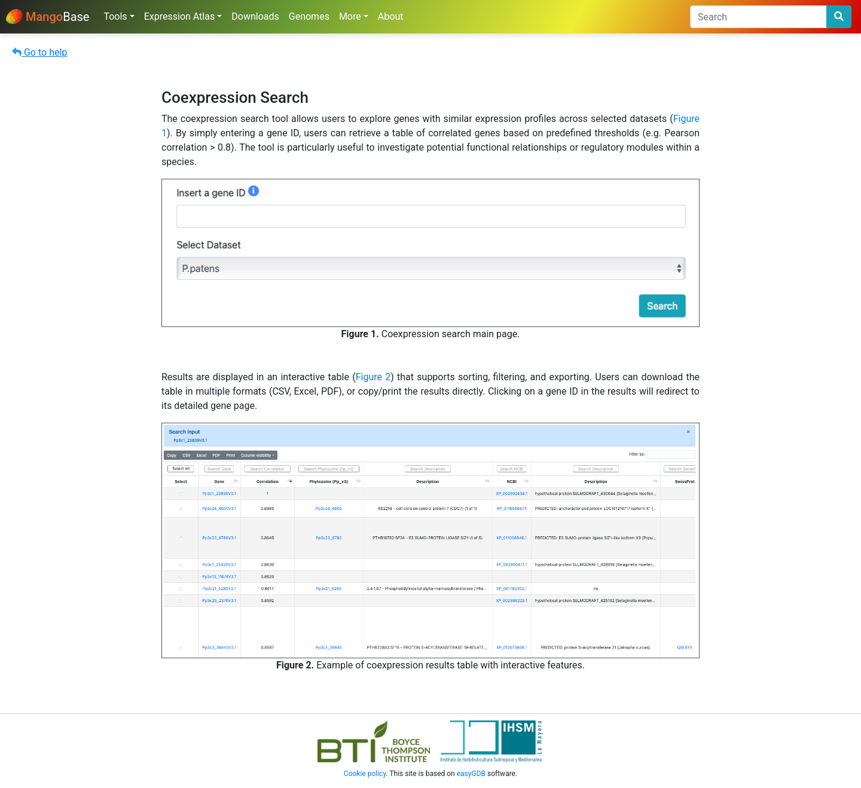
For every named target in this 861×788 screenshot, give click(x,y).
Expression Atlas (179, 16)
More (350, 16)
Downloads (255, 16)
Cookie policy (365, 773)
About (391, 16)
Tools (115, 16)
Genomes (309, 16)
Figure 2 (373, 377)
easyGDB (471, 773)
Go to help (39, 52)
